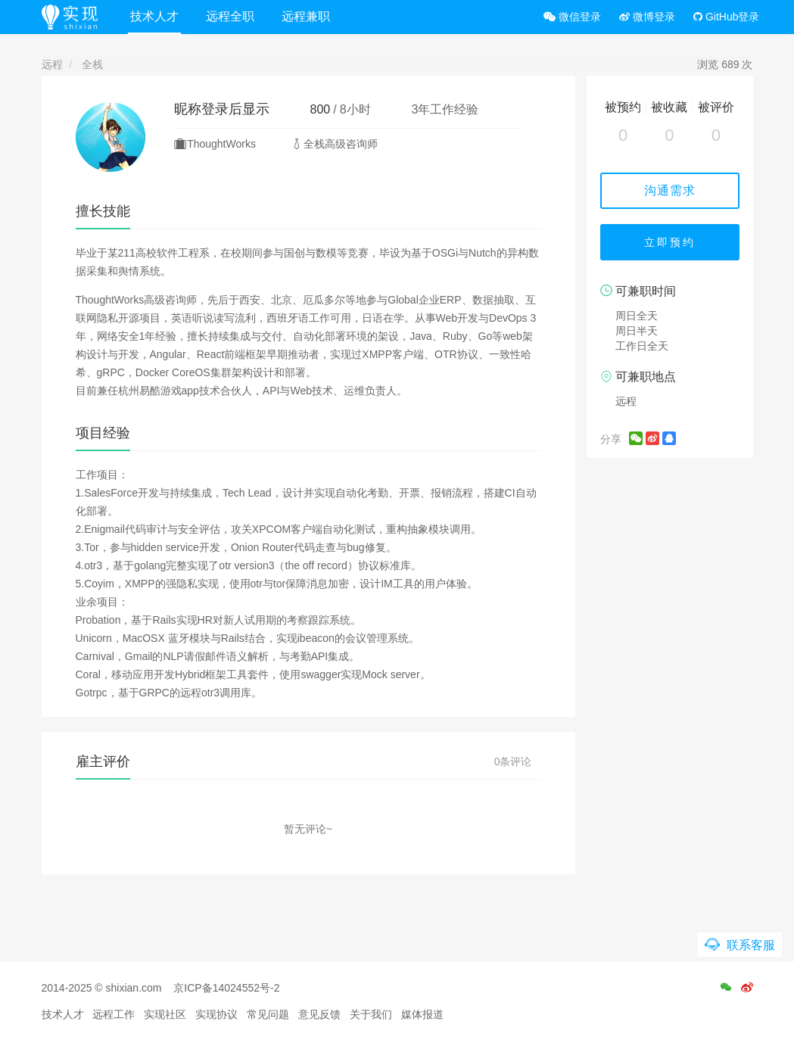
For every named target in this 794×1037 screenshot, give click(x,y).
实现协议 (216, 1014)
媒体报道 (422, 1014)
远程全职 (230, 16)
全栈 (92, 64)
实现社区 (165, 1014)
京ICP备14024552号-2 (226, 988)
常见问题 (268, 1014)
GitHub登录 (726, 17)
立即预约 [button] (670, 242)
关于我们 (371, 1014)
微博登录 (647, 17)
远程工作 (113, 1014)
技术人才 (154, 16)
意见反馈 (319, 1014)
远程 (52, 64)
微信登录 (572, 17)
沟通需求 (670, 190)
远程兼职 (306, 16)
